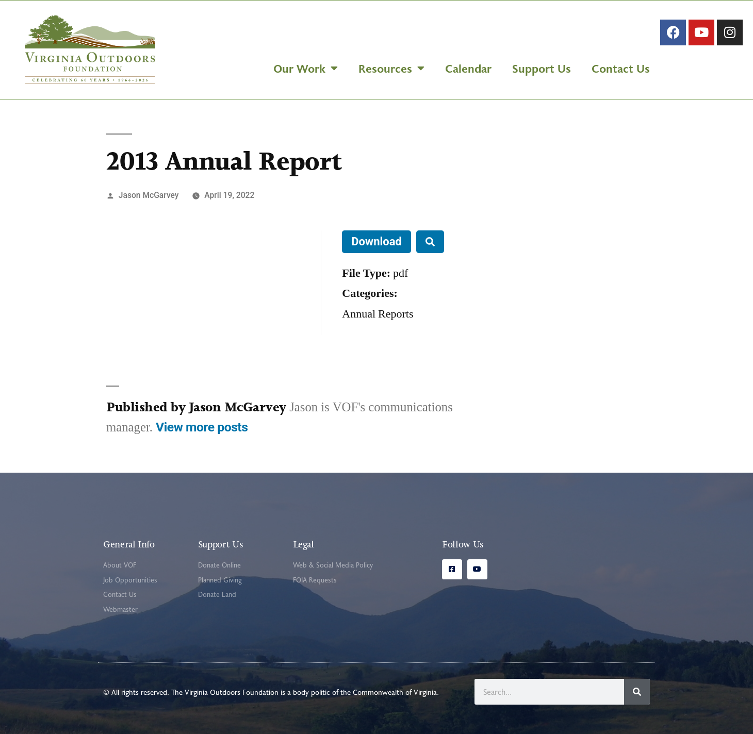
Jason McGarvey (149, 195)
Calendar (468, 68)
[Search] (637, 692)
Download (376, 241)
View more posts (202, 427)
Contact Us (621, 68)
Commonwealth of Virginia (395, 692)
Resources (391, 68)
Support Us (541, 68)
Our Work (305, 68)
